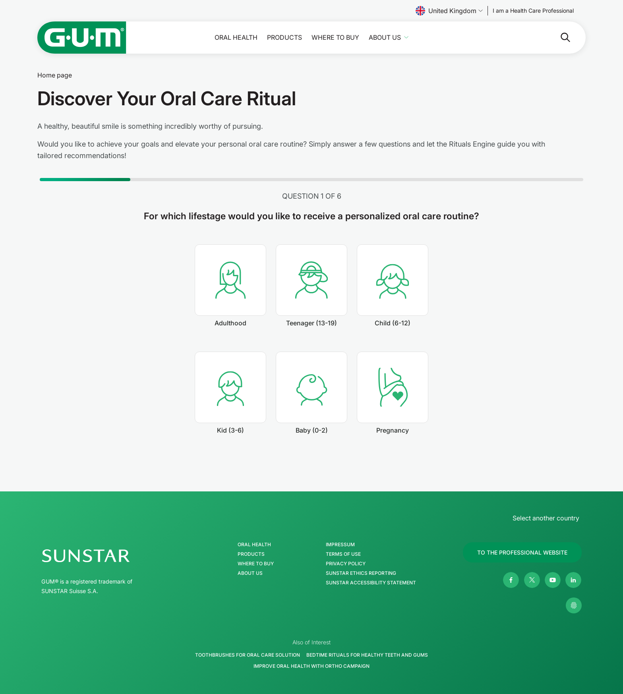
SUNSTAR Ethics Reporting (361, 573)
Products (284, 37)
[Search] (534, 37)
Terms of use (343, 554)
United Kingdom (449, 10)
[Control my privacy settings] (574, 605)
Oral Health (236, 37)
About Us (385, 37)
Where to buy (335, 37)
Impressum (340, 544)
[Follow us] (533, 10)
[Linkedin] (573, 580)
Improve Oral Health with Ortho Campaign (311, 666)
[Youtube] (553, 580)
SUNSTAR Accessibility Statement (371, 582)
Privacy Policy (346, 563)
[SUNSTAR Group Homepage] (109, 555)
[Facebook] (511, 580)
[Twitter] (532, 580)
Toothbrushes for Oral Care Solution (247, 655)
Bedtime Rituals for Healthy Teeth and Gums (367, 655)
